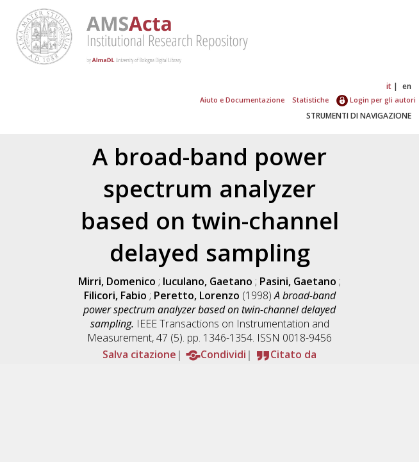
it (388, 86)
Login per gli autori (376, 99)
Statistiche (310, 99)
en (406, 86)
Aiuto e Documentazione (242, 99)
